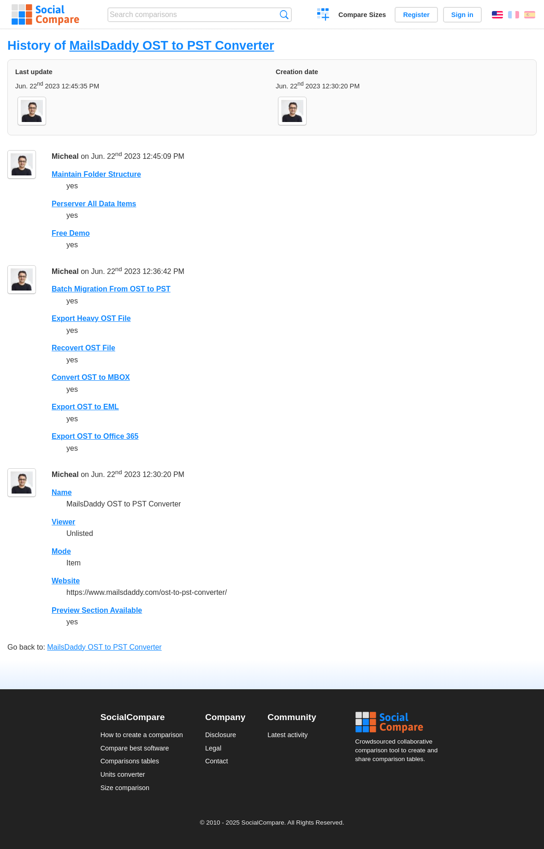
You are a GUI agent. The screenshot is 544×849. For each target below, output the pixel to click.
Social (399, 722)
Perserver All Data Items (94, 204)
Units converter (123, 774)
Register (416, 14)
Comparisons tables (130, 761)
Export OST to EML (85, 407)
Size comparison (125, 787)
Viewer (63, 522)
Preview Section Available (97, 610)
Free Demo (71, 233)
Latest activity (287, 735)
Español (529, 14)
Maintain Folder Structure (96, 174)
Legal (213, 748)
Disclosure (220, 735)
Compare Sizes (362, 14)
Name (62, 492)
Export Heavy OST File (91, 318)
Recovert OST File (83, 348)
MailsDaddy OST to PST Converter (171, 45)
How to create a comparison (142, 735)
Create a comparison (323, 16)
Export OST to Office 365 (95, 436)
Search (284, 14)
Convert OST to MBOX (91, 377)
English (497, 14)
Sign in (462, 14)
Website (66, 581)
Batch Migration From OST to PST (111, 289)
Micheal (65, 156)
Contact (216, 761)
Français (513, 14)
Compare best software (135, 748)
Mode (61, 551)
